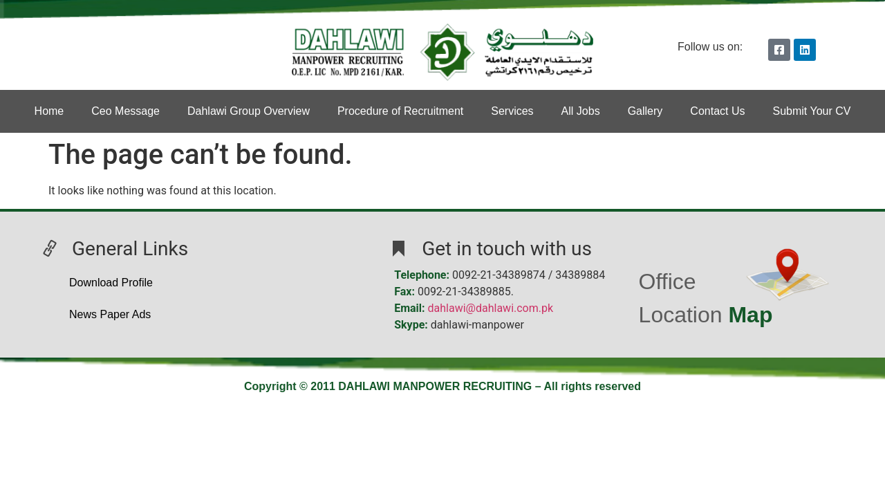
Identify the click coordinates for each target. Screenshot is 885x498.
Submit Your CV (811, 111)
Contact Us (717, 111)
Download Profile (111, 282)
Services (512, 111)
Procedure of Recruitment (400, 111)
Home (49, 111)
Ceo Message (125, 111)
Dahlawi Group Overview (248, 111)
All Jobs (580, 111)
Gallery (645, 111)
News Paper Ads (110, 314)
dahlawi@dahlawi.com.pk (491, 308)
